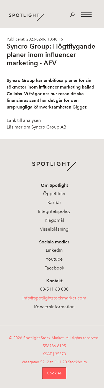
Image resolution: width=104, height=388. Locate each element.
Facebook (54, 268)
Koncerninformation (54, 306)
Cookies (54, 373)
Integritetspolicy (54, 211)
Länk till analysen (24, 120)
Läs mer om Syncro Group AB (36, 127)
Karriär (54, 202)
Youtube (54, 259)
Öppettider (54, 193)
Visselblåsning (54, 229)
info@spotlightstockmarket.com (54, 298)
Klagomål (54, 220)
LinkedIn (54, 250)
